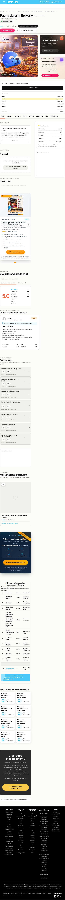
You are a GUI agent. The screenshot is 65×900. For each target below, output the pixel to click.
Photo (2, 116)
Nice (32, 852)
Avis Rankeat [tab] (9, 279)
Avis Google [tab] (22, 283)
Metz (20, 823)
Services (31, 116)
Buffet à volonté (9, 836)
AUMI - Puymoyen (44, 854)
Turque (2, 18)
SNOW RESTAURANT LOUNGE (10, 632)
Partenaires (56, 818)
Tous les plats (9, 846)
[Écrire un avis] (50, 2)
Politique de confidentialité (10, 893)
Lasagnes (9, 838)
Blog (56, 821)
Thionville (20, 825)
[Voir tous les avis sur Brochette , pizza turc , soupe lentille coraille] (15, 497)
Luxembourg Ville (21, 816)
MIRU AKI (8, 653)
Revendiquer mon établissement (15, 787)
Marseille (20, 833)
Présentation (17, 116)
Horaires (9, 116)
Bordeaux (20, 847)
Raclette (9, 834)
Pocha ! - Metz (44, 813)
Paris (20, 813)
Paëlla (9, 822)
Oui (3, 371)
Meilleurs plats (54, 116)
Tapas (9, 843)
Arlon (20, 820)
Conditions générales (36, 893)
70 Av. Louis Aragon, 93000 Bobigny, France (16, 83)
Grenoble (20, 840)
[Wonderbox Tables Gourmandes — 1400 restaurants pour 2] (15, 205)
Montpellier (21, 849)
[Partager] (17, 30)
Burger (9, 831)
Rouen (21, 842)
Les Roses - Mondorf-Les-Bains (44, 850)
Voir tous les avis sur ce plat (10, 523)
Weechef (8, 603)
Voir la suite (16, 140)
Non (8, 371)
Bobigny (47, 11)
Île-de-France (26, 11)
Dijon (20, 845)
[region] (15, 631)
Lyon (20, 830)
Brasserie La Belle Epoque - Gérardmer (44, 827)
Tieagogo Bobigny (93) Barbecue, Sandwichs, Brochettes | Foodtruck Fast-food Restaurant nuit (9, 620)
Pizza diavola (9, 812)
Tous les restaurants (11, 11)
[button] (52, 44)
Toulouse (20, 835)
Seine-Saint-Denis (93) (37, 11)
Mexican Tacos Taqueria (8, 658)
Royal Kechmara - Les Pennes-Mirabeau (44, 817)
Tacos (9, 819)
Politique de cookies (24, 893)
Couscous (9, 814)
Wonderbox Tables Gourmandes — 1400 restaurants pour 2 (15, 223)
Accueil (2, 11)
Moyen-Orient (8, 18)
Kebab (9, 817)
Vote (47, 116)
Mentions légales (47, 893)
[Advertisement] (15, 459)
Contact (56, 816)
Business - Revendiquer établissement (56, 829)
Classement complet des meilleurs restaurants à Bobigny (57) (13, 677)
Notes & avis (39, 116)
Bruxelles (20, 818)
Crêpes (9, 826)
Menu (25, 116)
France (19, 11)
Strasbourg (21, 828)
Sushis (9, 824)
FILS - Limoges (44, 831)
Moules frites (9, 841)
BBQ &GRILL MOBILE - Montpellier (44, 840)
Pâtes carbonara (9, 829)
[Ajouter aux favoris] (3, 38)
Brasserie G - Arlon (44, 836)
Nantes (21, 837)
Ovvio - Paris (44, 834)
